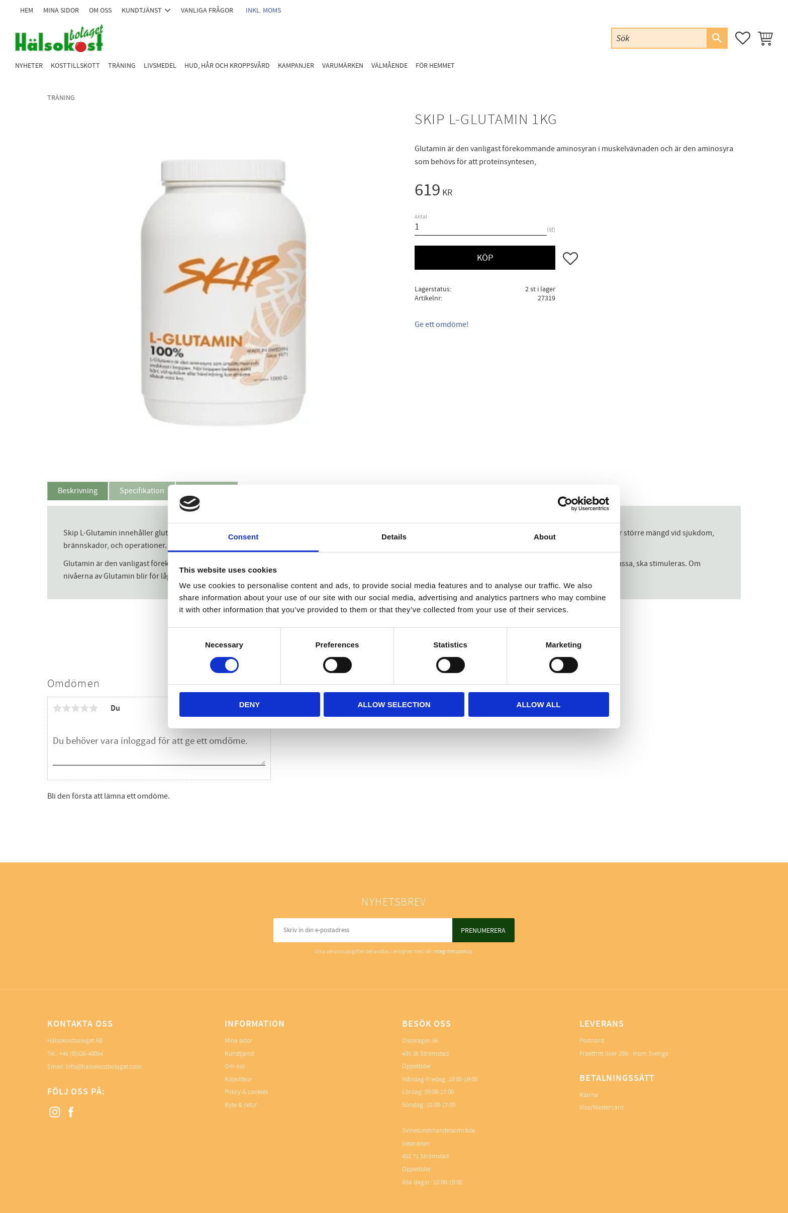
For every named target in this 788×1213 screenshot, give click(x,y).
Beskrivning (77, 491)
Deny (249, 704)
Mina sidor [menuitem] (61, 10)
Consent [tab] (243, 536)
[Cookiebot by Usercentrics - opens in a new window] (565, 503)
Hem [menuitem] (26, 10)
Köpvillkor (238, 1079)
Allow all (539, 704)
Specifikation (142, 491)
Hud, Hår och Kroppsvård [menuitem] (227, 65)
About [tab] (545, 536)
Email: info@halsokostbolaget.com (94, 1067)
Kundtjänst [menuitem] (142, 10)
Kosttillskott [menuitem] (75, 65)
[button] (742, 38)
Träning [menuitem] (122, 65)
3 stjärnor (75, 708)
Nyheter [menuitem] (29, 65)
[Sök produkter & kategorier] (659, 38)
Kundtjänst (239, 1054)
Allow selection (394, 704)
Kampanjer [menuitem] (296, 65)
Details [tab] (394, 536)
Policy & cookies (246, 1092)
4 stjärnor (84, 708)
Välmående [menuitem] (389, 65)
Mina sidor (239, 1041)
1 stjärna (57, 708)
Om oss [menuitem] (100, 10)
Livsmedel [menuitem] (160, 65)
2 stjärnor (66, 708)
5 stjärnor (93, 708)
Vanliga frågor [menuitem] (207, 10)
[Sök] (717, 38)
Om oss (235, 1066)
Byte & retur (241, 1105)
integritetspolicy (452, 951)
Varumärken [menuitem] (342, 65)
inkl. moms (263, 10)
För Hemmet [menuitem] (435, 65)
